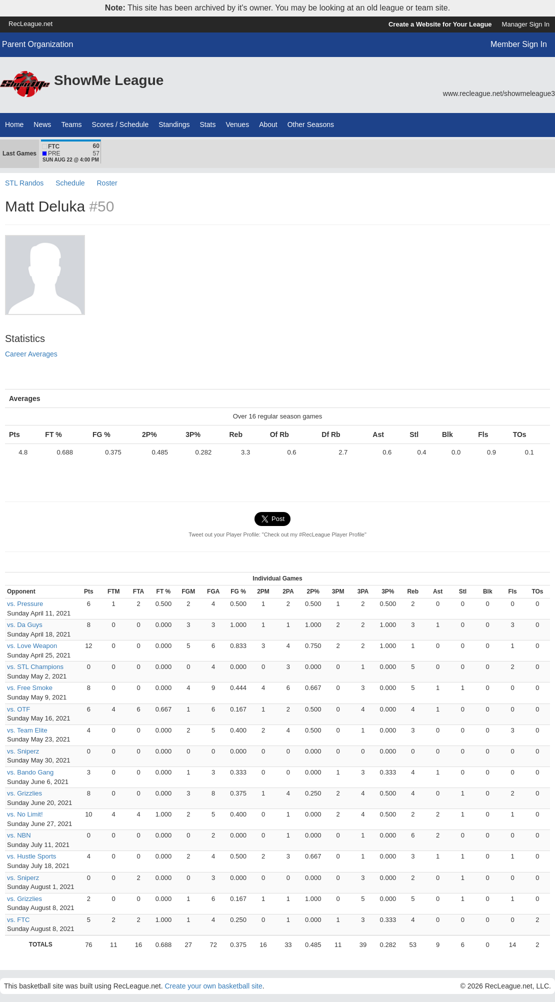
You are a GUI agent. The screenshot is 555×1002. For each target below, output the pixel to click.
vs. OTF (18, 709)
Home (14, 124)
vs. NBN (19, 835)
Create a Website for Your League (440, 24)
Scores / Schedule (120, 124)
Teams (71, 124)
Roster (106, 183)
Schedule (70, 183)
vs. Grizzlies (24, 793)
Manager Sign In (526, 24)
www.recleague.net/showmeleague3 (499, 94)
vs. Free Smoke (29, 688)
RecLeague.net (30, 24)
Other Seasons (311, 124)
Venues (237, 124)
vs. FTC (18, 920)
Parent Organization (37, 44)
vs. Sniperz (23, 751)
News (42, 124)
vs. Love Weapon (32, 646)
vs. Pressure (25, 604)
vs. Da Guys (24, 624)
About (268, 124)
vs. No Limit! (25, 814)
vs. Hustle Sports (31, 856)
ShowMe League (109, 80)
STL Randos (24, 183)
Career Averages (31, 354)
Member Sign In (518, 44)
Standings (174, 124)
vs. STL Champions (35, 666)
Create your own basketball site (213, 986)
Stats (208, 124)
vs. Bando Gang (30, 772)
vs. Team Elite (27, 730)
